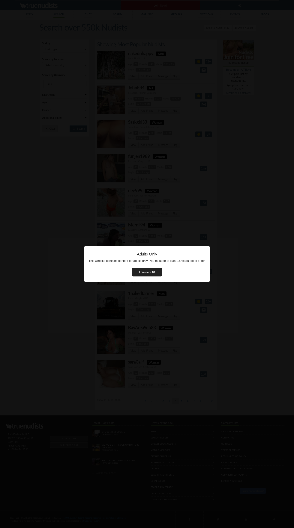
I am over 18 (147, 272)
